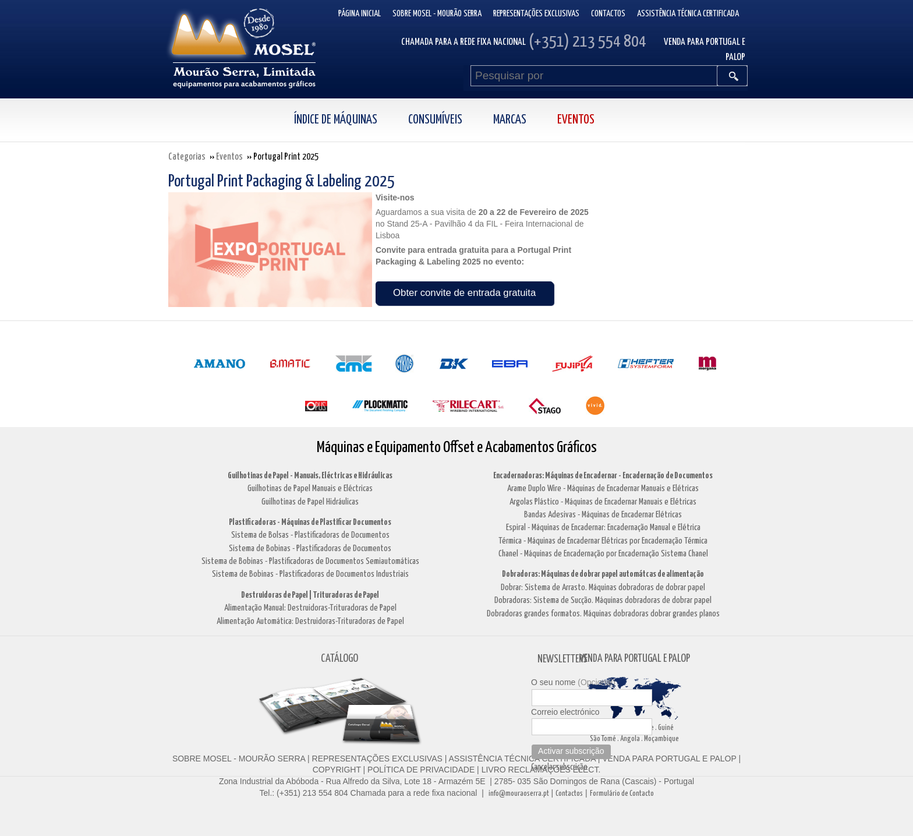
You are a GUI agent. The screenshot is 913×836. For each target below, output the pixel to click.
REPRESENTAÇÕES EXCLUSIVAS (377, 758)
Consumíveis (435, 120)
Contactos (608, 13)
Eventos (575, 120)
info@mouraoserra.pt (519, 794)
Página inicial (359, 13)
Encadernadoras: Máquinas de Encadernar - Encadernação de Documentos (603, 475)
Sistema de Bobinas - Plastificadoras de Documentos (310, 548)
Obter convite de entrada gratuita (464, 292)
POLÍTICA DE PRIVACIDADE (420, 769)
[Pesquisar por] (594, 76)
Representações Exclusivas (536, 13)
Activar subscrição (571, 751)
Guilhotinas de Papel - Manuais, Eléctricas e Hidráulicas (310, 475)
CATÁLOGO (339, 658)
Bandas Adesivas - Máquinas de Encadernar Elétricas (603, 514)
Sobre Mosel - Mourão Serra (437, 13)
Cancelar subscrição (559, 767)
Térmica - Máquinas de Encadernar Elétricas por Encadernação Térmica (602, 541)
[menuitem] (348, 120)
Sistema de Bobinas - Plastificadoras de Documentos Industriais (310, 574)
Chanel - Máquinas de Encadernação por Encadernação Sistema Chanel (603, 553)
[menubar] (457, 120)
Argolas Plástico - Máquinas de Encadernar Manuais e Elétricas (602, 502)
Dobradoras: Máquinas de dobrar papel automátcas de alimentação (603, 574)
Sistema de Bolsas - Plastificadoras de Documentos (310, 535)
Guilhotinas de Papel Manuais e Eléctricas (310, 488)
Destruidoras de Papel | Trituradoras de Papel (310, 595)
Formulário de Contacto (622, 794)
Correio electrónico (565, 712)
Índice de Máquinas (335, 120)
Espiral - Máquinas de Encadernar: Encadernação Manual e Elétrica (603, 527)
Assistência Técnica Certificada (688, 13)
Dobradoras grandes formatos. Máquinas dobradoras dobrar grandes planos (603, 613)
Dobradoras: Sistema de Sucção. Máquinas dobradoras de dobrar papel (603, 600)
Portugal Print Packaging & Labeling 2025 (281, 182)
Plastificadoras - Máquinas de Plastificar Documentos (310, 522)
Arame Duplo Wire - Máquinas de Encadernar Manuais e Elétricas (603, 488)
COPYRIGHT (337, 769)
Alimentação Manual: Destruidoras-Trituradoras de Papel (310, 608)
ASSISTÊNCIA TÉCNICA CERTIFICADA (522, 758)
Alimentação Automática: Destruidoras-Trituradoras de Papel (310, 621)
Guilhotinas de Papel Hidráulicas (310, 502)
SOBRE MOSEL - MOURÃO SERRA (238, 758)
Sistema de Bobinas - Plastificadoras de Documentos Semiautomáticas (310, 561)
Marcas (509, 120)
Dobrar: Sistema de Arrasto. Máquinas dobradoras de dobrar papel (603, 587)
